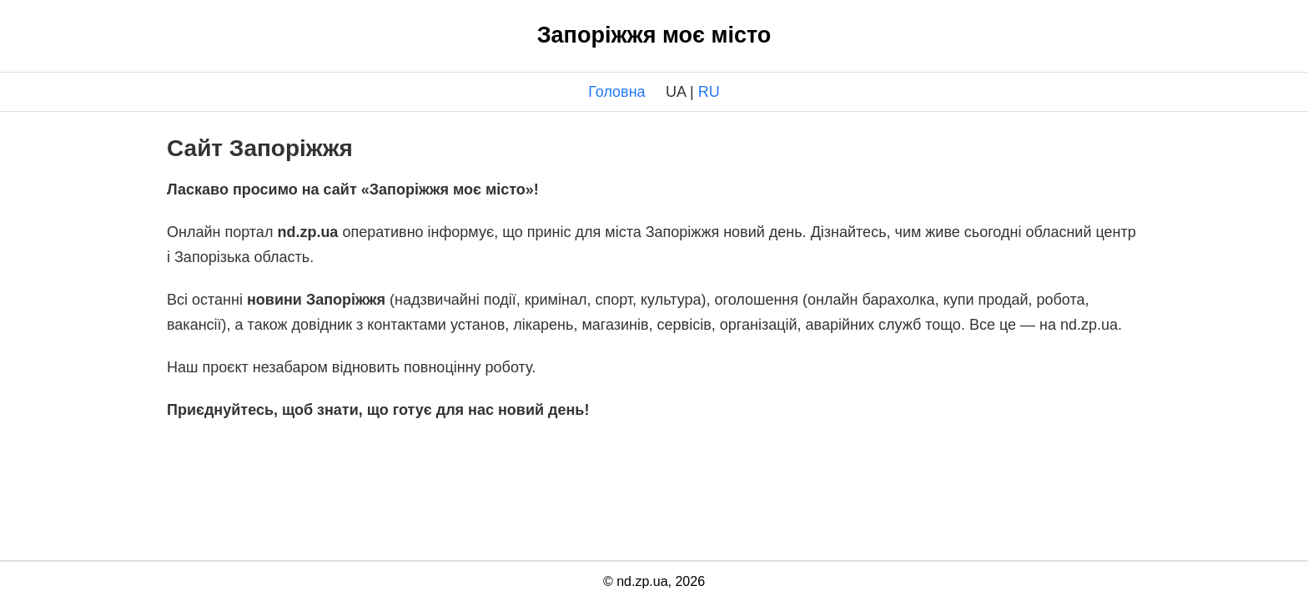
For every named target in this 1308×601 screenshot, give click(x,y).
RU (709, 91)
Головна (616, 91)
